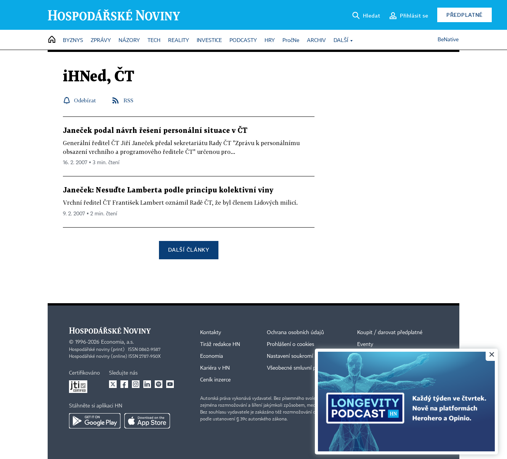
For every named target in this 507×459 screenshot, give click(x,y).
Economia (211, 356)
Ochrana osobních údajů (295, 332)
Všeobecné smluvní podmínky (301, 368)
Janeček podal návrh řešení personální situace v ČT (155, 131)
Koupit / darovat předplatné (389, 332)
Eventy (365, 344)
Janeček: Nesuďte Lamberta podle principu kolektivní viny (168, 190)
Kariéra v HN (215, 368)
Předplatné (464, 14)
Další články (188, 249)
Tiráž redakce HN (220, 344)
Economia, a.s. (117, 342)
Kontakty (210, 332)
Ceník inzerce (215, 380)
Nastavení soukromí (290, 356)
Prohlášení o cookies (290, 344)
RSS (128, 100)
